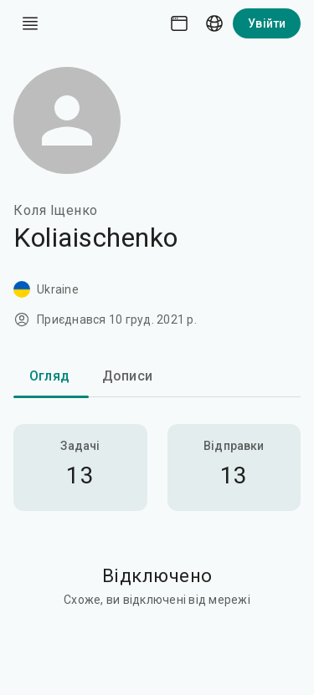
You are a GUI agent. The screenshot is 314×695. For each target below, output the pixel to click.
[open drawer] (30, 23)
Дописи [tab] (127, 376)
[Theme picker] (179, 23)
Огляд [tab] (49, 376)
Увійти (267, 23)
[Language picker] (214, 23)
